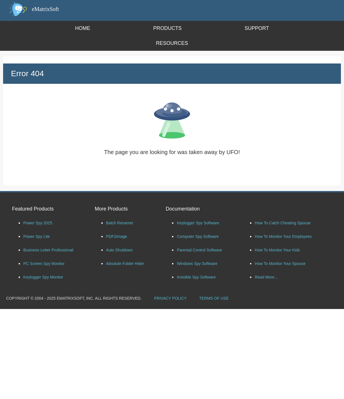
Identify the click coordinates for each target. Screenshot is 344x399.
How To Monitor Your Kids (277, 250)
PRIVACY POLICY (170, 298)
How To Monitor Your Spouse (280, 263)
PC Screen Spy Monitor (43, 263)
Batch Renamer (119, 223)
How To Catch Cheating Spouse (283, 223)
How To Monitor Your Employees (283, 236)
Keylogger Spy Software (198, 223)
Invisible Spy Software (196, 277)
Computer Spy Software (198, 236)
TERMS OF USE (214, 298)
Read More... (266, 277)
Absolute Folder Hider (125, 263)
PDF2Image (116, 236)
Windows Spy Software (197, 263)
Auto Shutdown (119, 250)
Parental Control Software (199, 250)
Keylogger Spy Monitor (43, 277)
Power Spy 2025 (37, 223)
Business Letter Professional (48, 250)
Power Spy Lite (36, 236)
